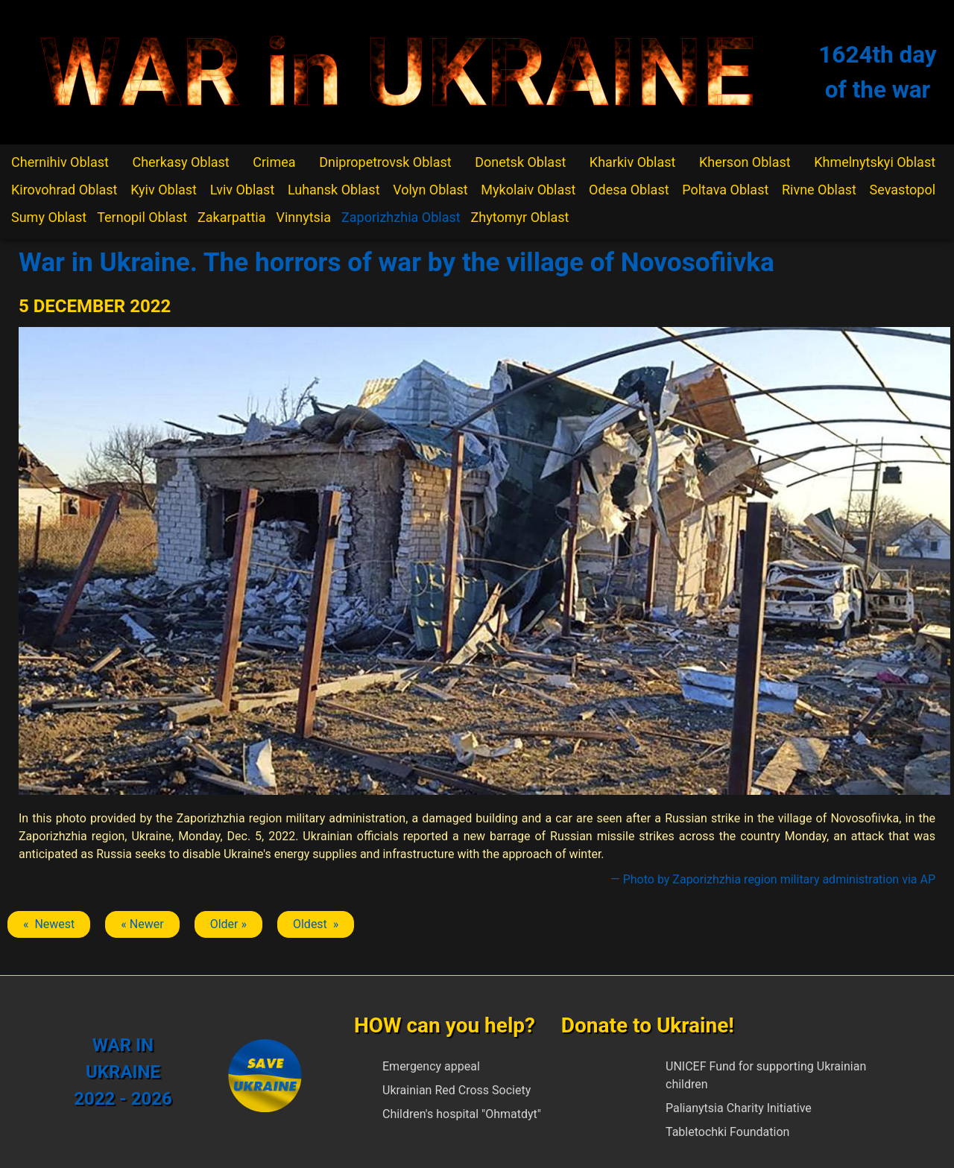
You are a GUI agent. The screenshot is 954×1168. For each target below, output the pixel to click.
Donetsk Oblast (520, 162)
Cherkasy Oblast (180, 162)
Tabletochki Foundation (727, 1132)
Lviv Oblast (242, 189)
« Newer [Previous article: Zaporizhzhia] (142, 924)
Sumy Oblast (48, 217)
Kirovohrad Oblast (64, 189)
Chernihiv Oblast (60, 162)
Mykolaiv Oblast (528, 189)
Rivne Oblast (819, 189)
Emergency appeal (431, 1066)
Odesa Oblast (629, 189)
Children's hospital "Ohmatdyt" (461, 1114)
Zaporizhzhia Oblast (401, 217)
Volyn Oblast (430, 189)
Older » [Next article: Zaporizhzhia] (228, 924)
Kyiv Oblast (163, 189)
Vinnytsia (303, 217)
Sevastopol (903, 189)
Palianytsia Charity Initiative (739, 1108)
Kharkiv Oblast (633, 162)
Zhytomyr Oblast (520, 217)
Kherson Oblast (745, 162)
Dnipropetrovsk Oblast (385, 162)
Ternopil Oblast (142, 217)
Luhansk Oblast (334, 189)
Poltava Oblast (725, 189)
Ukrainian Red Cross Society (456, 1090)
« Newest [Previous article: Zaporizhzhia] (49, 924)
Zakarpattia (231, 217)
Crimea (274, 162)
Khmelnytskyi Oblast (874, 162)
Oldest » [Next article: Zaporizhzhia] (315, 924)
